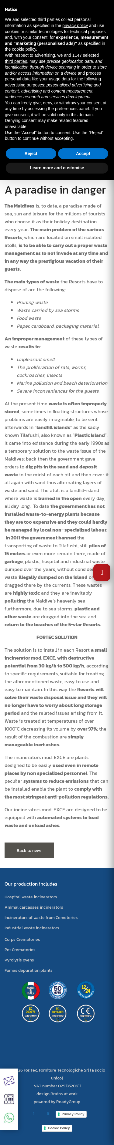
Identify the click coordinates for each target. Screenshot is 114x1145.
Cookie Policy (59, 1128)
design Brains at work (57, 1094)
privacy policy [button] (75, 25)
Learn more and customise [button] (57, 167)
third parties (16, 61)
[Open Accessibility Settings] (101, 572)
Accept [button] (83, 153)
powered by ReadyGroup (57, 1102)
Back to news (29, 850)
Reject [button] (31, 153)
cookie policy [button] (24, 49)
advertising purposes (24, 85)
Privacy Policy (73, 1114)
